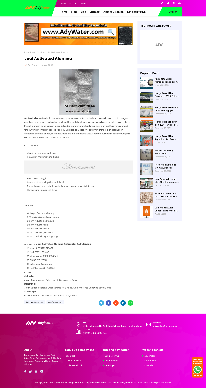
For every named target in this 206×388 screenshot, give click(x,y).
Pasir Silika (149, 365)
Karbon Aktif (150, 360)
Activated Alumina (34, 302)
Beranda (28, 52)
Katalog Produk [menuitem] (136, 11)
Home (63, 3)
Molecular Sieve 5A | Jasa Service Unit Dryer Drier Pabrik (167, 195)
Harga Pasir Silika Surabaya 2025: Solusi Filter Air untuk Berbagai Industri (166, 95)
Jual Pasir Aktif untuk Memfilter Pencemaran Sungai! (167, 181)
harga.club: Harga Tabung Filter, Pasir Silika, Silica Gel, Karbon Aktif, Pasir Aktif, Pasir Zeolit (102, 382)
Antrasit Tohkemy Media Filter (164, 152)
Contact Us (84, 3)
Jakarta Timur (112, 355)
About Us (72, 3)
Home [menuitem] (64, 11)
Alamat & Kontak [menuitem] (113, 11)
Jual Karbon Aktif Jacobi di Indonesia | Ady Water (166, 209)
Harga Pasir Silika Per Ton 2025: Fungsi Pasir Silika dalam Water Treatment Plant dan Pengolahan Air (166, 123)
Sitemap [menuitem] (95, 11)
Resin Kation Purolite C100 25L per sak (165, 166)
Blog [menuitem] (83, 11)
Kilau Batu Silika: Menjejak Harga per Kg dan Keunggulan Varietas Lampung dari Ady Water (167, 80)
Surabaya (110, 365)
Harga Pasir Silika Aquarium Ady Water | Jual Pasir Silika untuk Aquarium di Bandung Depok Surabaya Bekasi (166, 138)
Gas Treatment (39, 52)
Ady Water (32, 65)
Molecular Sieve (73, 360)
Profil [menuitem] (74, 11)
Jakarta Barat (111, 360)
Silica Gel (70, 355)
